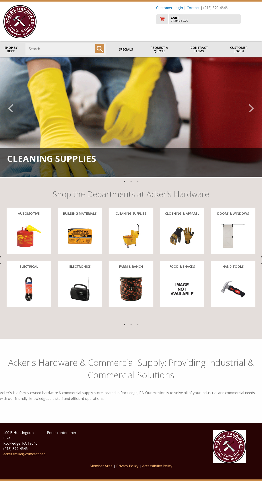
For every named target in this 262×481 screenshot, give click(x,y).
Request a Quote (159, 49)
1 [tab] (124, 181)
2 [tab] (131, 181)
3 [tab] (138, 181)
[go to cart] (207, 19)
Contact (193, 7)
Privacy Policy (127, 465)
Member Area (101, 465)
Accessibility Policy (157, 465)
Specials (126, 49)
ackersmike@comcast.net (24, 454)
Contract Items (199, 49)
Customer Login (169, 7)
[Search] (99, 48)
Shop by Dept (10, 49)
